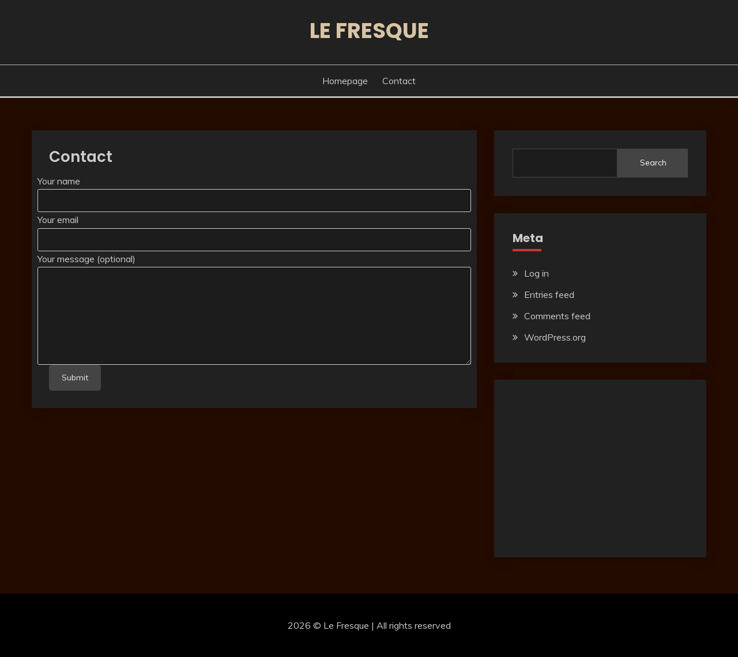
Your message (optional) (86, 259)
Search (653, 162)
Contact (399, 80)
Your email (57, 219)
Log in (536, 273)
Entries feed (549, 294)
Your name (58, 181)
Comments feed (557, 316)
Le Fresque (369, 31)
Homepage (345, 80)
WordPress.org (555, 337)
